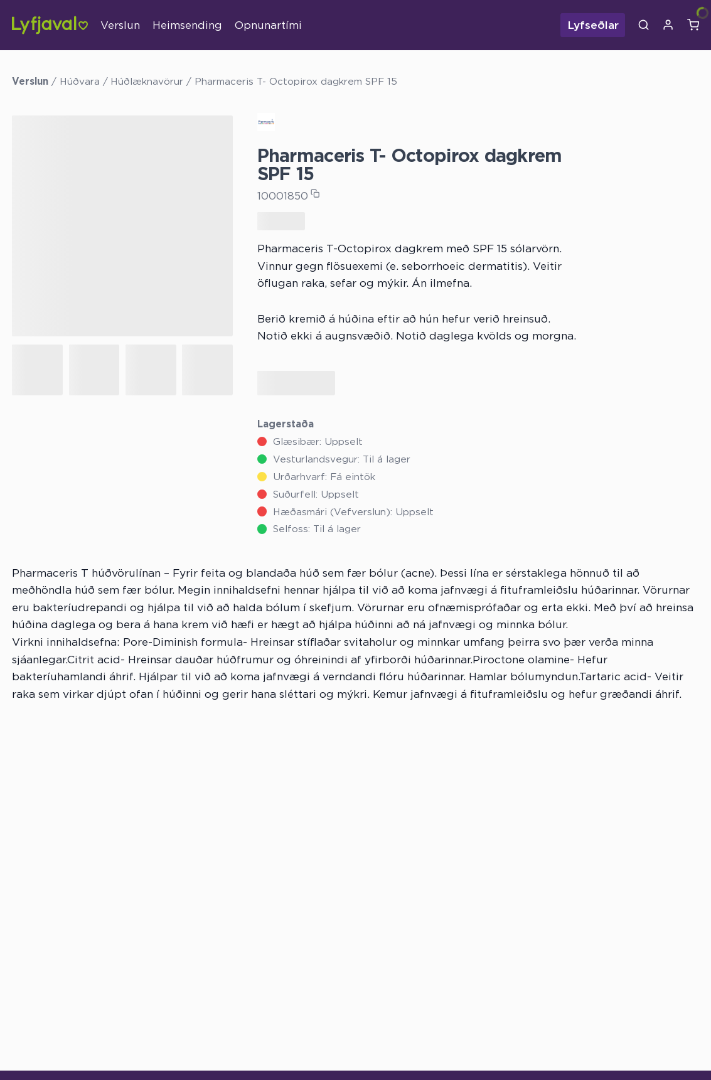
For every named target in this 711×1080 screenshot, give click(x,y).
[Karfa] (693, 25)
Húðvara (80, 81)
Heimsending (187, 24)
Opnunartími (268, 24)
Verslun (120, 24)
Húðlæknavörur (146, 81)
